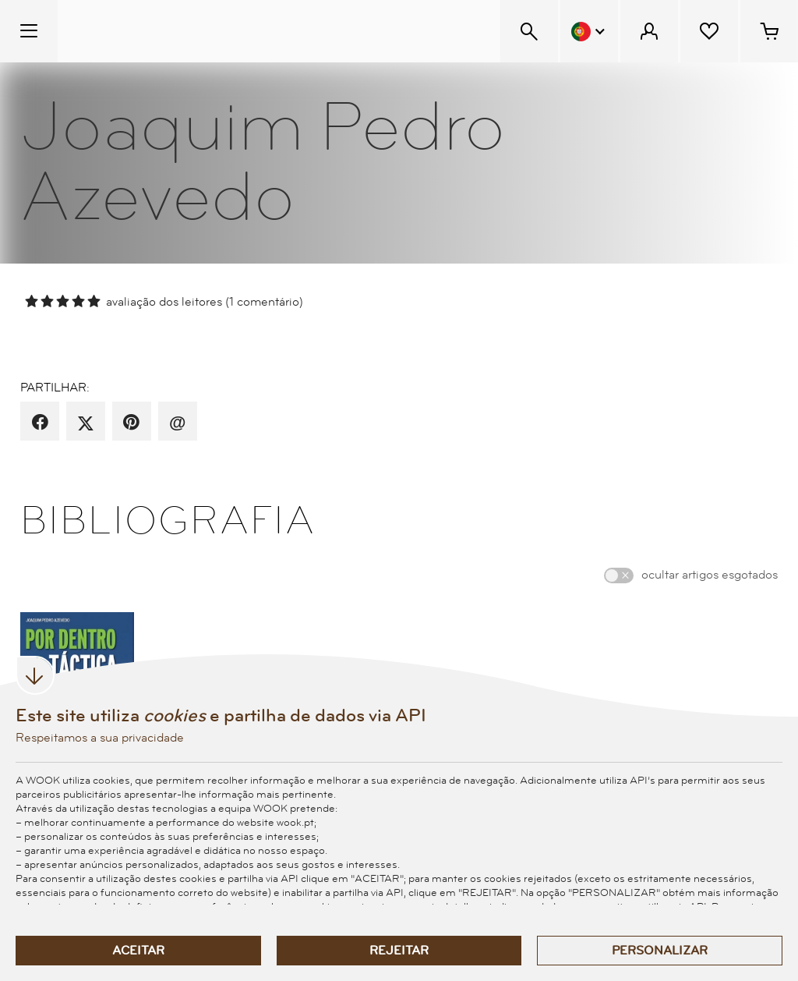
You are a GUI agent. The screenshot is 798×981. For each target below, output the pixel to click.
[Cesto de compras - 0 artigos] (769, 31)
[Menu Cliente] (649, 31)
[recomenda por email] (177, 422)
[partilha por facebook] (40, 422)
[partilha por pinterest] (131, 422)
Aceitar (138, 950)
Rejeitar (399, 950)
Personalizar (660, 950)
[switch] (619, 575)
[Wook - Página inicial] (153, 31)
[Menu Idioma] (589, 31)
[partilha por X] (86, 422)
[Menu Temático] (29, 31)
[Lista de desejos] (709, 31)
